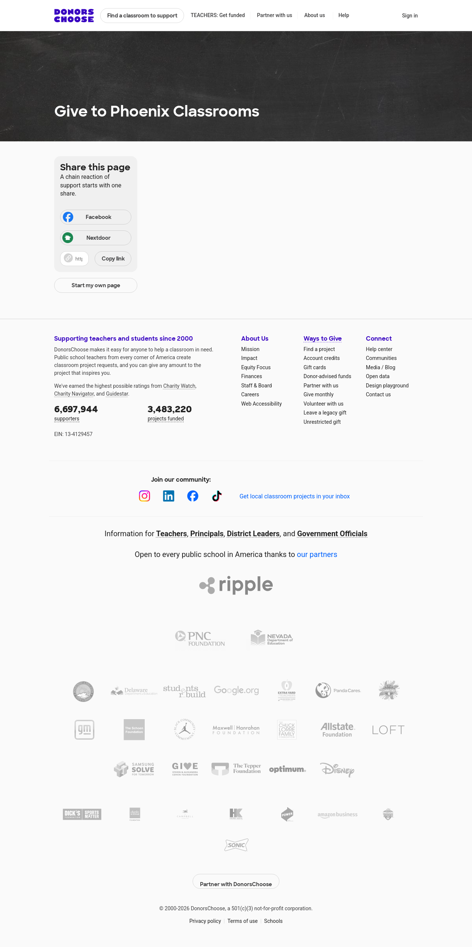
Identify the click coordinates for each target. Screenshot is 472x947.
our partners (317, 554)
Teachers (171, 533)
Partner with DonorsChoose (236, 877)
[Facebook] (192, 496)
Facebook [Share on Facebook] (86, 218)
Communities (381, 358)
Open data (378, 376)
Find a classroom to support (142, 15)
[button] (95, 258)
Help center (379, 349)
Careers (250, 394)
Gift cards (315, 367)
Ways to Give (323, 339)
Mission (250, 349)
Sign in (410, 16)
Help (343, 15)
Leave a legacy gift (325, 413)
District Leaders (253, 533)
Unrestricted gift (322, 422)
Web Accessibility (261, 404)
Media (373, 367)
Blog (390, 367)
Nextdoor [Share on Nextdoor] (86, 238)
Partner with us (274, 15)
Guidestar (117, 394)
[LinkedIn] (168, 496)
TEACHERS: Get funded (218, 15)
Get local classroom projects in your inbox (294, 496)
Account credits (322, 358)
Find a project (319, 349)
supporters (95, 412)
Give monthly (319, 394)
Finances (251, 376)
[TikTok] (216, 496)
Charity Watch (179, 386)
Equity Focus (256, 367)
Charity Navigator (74, 394)
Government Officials (332, 533)
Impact (249, 358)
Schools (273, 917)
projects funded (189, 412)
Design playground (387, 386)
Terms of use (242, 917)
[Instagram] (144, 496)
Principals (207, 533)
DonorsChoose (74, 15)
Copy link (113, 258)
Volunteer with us (324, 404)
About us (314, 15)
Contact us (378, 394)
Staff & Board (256, 386)
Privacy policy (205, 917)
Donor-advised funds (327, 376)
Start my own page (96, 285)
